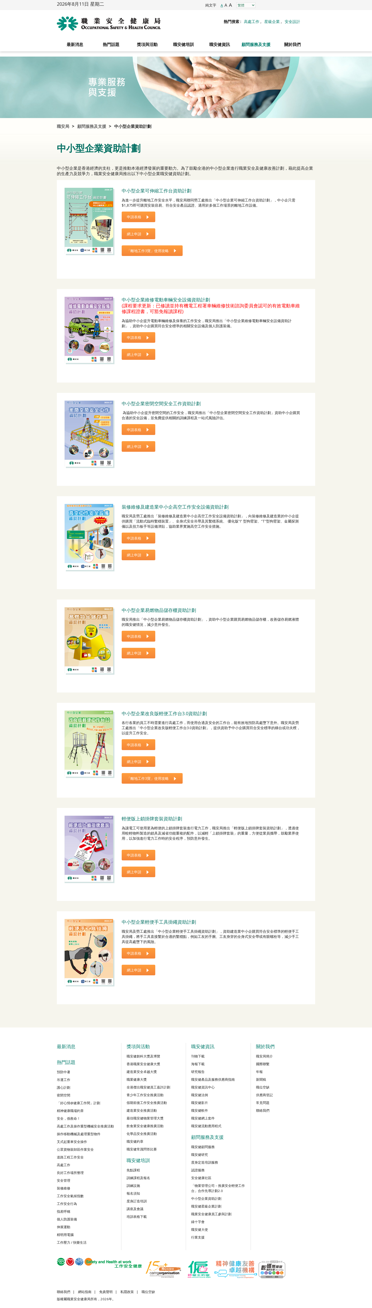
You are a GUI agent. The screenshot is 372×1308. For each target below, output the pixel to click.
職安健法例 (199, 1095)
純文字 (210, 5)
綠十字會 (198, 1221)
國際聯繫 (262, 1064)
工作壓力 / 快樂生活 (72, 1242)
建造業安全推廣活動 (142, 1110)
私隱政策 (127, 1291)
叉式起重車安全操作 (72, 1141)
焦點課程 (133, 1170)
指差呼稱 (63, 1211)
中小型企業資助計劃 (132, 126)
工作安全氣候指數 (70, 1196)
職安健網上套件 (203, 1118)
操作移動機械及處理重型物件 (78, 1134)
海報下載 (198, 1064)
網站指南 (84, 1291)
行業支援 (198, 1237)
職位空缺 (262, 1087)
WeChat (310, 5)
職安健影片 (199, 1102)
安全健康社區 (201, 1177)
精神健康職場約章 (70, 1110)
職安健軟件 (199, 1110)
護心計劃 (63, 1087)
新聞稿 (261, 1079)
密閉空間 (63, 1095)
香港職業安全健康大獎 (143, 1064)
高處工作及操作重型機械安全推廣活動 (85, 1126)
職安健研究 (199, 1154)
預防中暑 (63, 1072)
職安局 (63, 126)
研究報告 (198, 1071)
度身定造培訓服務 (204, 1162)
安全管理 (63, 1180)
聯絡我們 (262, 1110)
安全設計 (292, 21)
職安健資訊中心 (203, 1087)
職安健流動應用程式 (206, 1126)
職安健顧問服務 (203, 1146)
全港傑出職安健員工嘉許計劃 (148, 1087)
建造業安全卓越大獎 (142, 1071)
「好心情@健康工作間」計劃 (78, 1103)
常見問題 (262, 1102)
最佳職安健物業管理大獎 (145, 1118)
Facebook (263, 5)
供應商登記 (264, 1095)
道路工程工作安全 (70, 1157)
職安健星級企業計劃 (206, 1206)
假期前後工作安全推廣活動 (147, 1102)
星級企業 (272, 21)
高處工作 (251, 21)
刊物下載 (198, 1056)
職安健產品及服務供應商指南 (213, 1079)
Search (310, 21)
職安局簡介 (264, 1056)
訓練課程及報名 (138, 1177)
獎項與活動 (147, 44)
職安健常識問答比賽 (142, 1149)
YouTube (298, 5)
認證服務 (198, 1170)
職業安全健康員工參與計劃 (211, 1214)
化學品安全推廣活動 (142, 1133)
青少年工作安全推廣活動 (145, 1095)
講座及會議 (135, 1208)
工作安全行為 (67, 1203)
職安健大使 (199, 1229)
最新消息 (75, 44)
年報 (259, 1071)
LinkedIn (286, 5)
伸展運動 (63, 1227)
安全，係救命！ (68, 1118)
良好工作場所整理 (70, 1172)
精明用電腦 (65, 1234)
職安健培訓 (183, 44)
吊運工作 (63, 1079)
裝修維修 (63, 1188)
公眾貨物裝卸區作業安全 (75, 1149)
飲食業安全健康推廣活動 (145, 1126)
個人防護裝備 (67, 1219)
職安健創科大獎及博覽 (143, 1056)
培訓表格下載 (137, 1216)
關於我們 (292, 44)
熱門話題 (111, 44)
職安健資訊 (219, 44)
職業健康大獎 (137, 1079)
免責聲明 (106, 1291)
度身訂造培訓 (137, 1201)
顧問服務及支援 (256, 44)
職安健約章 (135, 1141)
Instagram (275, 5)
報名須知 (133, 1193)
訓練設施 (133, 1185)
